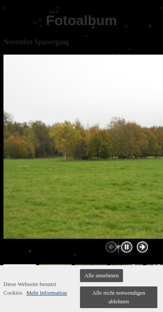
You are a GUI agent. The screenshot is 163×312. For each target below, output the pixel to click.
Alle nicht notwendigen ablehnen (118, 297)
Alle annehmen (101, 275)
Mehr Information (46, 292)
